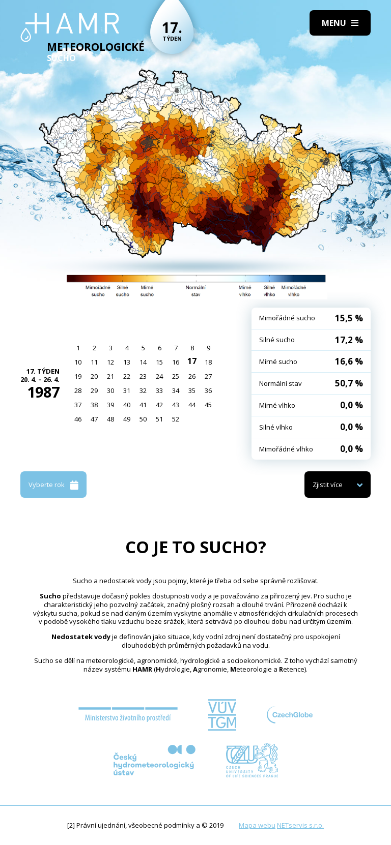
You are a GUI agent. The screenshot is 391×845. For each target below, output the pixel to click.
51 (159, 419)
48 (110, 419)
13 (126, 362)
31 (126, 390)
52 (175, 419)
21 (110, 376)
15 (159, 362)
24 (159, 376)
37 (77, 404)
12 (110, 362)
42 (159, 404)
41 (143, 404)
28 (77, 390)
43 (175, 404)
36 (208, 390)
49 (126, 419)
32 (143, 390)
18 (208, 362)
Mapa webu (257, 825)
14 (143, 362)
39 (110, 404)
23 (143, 376)
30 (110, 390)
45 (208, 404)
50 (143, 419)
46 (77, 419)
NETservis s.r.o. (300, 825)
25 (175, 376)
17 (192, 361)
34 (175, 390)
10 (77, 362)
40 (126, 404)
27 (208, 376)
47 (94, 419)
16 (175, 362)
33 (159, 390)
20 (94, 376)
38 (94, 404)
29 (94, 390)
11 (94, 362)
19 (77, 376)
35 (192, 390)
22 (126, 376)
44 (192, 404)
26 (192, 376)
